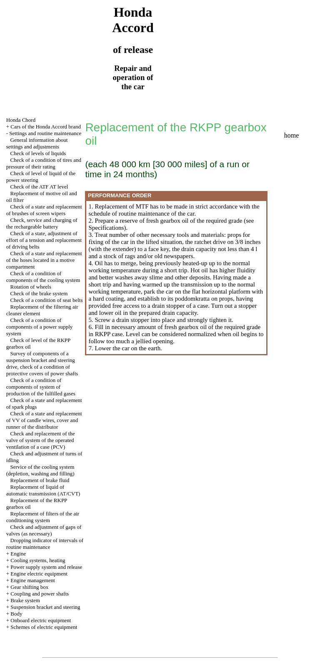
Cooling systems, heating (37, 560)
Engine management (32, 580)
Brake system (25, 600)
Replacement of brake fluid (40, 480)
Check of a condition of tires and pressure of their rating (43, 163)
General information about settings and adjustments (37, 143)
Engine (18, 553)
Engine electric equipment (38, 573)
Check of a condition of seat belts (46, 300)
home (291, 135)
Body (16, 614)
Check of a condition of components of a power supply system (39, 327)
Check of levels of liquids (38, 153)
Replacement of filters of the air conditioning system (42, 516)
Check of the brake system (39, 293)
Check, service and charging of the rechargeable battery (42, 223)
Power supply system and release (46, 567)
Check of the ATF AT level (39, 186)
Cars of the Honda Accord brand (45, 126)
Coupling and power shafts (39, 594)
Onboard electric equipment (40, 620)
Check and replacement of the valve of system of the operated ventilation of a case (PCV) (40, 440)
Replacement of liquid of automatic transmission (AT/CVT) (43, 490)
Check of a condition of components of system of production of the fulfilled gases (40, 387)
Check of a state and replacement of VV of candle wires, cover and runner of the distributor (44, 420)
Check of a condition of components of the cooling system (43, 276)
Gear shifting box (29, 587)
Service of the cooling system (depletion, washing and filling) (40, 470)
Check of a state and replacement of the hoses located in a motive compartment (44, 260)
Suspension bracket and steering (45, 607)
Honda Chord (20, 120)
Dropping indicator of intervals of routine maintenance (44, 543)
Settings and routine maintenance (45, 133)
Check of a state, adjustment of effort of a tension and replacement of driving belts (44, 240)
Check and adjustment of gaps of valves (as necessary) (44, 530)
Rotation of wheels (30, 287)
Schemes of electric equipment (43, 627)
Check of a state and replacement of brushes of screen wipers (44, 210)
